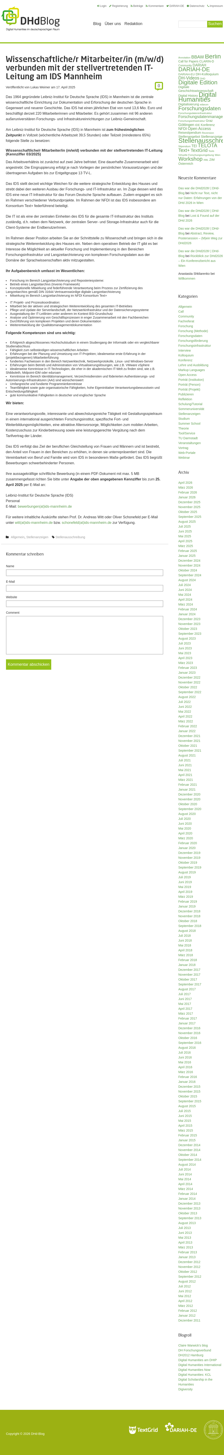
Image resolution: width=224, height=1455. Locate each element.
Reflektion (185, 399)
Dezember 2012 (189, 1262)
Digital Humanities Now (194, 1370)
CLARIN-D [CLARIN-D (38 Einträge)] (206, 61)
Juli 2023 (184, 643)
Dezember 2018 (189, 911)
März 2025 (185, 546)
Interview (184, 350)
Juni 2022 (185, 706)
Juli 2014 (184, 1169)
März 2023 (185, 663)
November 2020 (189, 799)
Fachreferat (186, 321)
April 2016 (185, 1067)
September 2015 (189, 1101)
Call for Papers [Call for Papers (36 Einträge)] (188, 61)
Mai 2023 (184, 653)
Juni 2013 (185, 1232)
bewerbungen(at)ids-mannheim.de (45, 506)
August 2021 (187, 755)
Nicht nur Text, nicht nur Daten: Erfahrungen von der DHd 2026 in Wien (200, 198)
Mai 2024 (184, 594)
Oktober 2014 (187, 1155)
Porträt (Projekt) (189, 389)
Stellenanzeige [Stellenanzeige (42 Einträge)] (211, 136)
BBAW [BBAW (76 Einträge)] (197, 56)
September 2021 (189, 750)
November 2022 (189, 682)
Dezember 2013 (189, 1203)
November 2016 (189, 1033)
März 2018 (185, 955)
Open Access (187, 375)
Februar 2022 (187, 726)
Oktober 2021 (187, 745)
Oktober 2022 (187, 687)
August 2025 (187, 521)
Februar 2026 (187, 492)
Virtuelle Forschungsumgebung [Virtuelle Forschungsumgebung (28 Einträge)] (196, 154)
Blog (97, 23)
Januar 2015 (187, 1140)
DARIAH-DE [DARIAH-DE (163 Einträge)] (194, 69)
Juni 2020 (185, 823)
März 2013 (185, 1247)
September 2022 (189, 692)
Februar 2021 (187, 784)
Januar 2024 (187, 614)
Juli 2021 (184, 760)
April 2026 (185, 482)
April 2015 (185, 1125)
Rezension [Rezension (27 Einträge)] (208, 133)
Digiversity (185, 1389)
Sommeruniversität (191, 409)
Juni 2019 (185, 882)
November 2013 (189, 1208)
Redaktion (133, 23)
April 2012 (185, 1301)
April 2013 (185, 1242)
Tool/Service (186, 433)
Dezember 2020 (189, 794)
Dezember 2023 (189, 619)
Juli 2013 (184, 1228)
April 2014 (185, 1184)
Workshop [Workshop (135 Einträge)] (190, 159)
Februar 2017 (187, 1018)
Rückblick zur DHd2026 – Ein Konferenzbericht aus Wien (200, 260)
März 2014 (185, 1189)
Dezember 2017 (189, 969)
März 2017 (185, 1013)
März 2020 (185, 838)
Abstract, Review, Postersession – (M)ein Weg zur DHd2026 (200, 238)
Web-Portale (187, 453)
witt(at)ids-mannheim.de (34, 522)
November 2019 (189, 857)
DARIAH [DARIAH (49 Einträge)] (199, 65)
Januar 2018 (187, 965)
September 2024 (189, 575)
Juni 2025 (185, 531)
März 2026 (185, 487)
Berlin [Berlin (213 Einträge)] (213, 56)
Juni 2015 (185, 1116)
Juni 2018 (185, 940)
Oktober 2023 (187, 629)
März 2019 (185, 896)
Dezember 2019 (189, 853)
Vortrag (183, 448)
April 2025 (185, 541)
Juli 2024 (184, 585)
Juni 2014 (185, 1174)
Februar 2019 (187, 901)
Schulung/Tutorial (190, 404)
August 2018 (187, 931)
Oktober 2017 (187, 979)
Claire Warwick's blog (193, 1345)
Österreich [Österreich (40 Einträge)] (185, 163)
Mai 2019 (184, 887)
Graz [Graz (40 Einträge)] (209, 120)
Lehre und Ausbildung (193, 365)
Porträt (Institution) (191, 379)
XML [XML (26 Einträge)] (205, 160)
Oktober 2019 (187, 862)
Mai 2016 (184, 1062)
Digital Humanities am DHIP (197, 1360)
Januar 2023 (187, 672)
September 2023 (189, 633)
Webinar (184, 457)
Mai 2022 (184, 711)
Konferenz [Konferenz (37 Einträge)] (208, 125)
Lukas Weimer (40, 87)
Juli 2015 (184, 1111)
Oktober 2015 (187, 1096)
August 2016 (187, 1047)
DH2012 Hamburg (190, 1355)
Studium (184, 418)
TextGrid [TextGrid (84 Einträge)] (199, 150)
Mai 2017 (184, 1004)
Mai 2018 (184, 945)
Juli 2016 (184, 1052)
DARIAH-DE (175, 6)
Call (181, 311)
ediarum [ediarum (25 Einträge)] (204, 104)
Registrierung (118, 6)
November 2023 (189, 624)
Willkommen (186, 278)
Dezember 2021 (189, 736)
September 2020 (189, 809)
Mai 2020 (184, 828)
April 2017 (185, 1008)
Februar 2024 (187, 609)
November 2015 (189, 1091)
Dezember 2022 (189, 677)
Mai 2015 (184, 1120)
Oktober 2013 (187, 1213)
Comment (13, 612)
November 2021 (189, 741)
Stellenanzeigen (37, 537)
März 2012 (185, 1306)
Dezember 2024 (189, 560)
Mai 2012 (184, 1296)
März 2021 (185, 780)
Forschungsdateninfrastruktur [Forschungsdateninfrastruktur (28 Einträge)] (195, 113)
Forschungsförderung (193, 340)
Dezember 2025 (189, 502)
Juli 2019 (184, 877)
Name (10, 566)
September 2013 (189, 1218)
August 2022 (187, 697)
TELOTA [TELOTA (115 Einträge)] (207, 145)
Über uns (113, 23)
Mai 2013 (184, 1237)
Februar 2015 (187, 1135)
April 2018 (185, 950)
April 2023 (185, 658)
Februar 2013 (187, 1252)
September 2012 (189, 1276)
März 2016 (185, 1072)
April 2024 (185, 599)
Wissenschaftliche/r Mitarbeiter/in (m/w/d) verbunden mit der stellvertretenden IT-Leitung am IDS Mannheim (85, 67)
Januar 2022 (187, 731)
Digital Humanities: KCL (194, 1374)
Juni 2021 (185, 765)
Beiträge (137, 6)
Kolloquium (186, 355)
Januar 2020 (187, 848)
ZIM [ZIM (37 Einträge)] (212, 159)
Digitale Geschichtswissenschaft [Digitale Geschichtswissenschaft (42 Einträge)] (195, 89)
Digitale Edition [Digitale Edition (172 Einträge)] (198, 82)
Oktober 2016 (187, 1038)
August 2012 (187, 1281)
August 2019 (187, 872)
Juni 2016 (185, 1057)
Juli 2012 (184, 1286)
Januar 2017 (187, 1023)
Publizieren (186, 394)
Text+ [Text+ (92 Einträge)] (184, 150)
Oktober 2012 (187, 1271)
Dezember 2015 (189, 1086)
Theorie (183, 428)
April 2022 (185, 716)
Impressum (215, 6)
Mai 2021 (184, 770)
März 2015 (185, 1130)
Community (186, 316)
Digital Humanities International (199, 1365)
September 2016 (189, 1043)
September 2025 (189, 517)
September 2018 (189, 926)
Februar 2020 (187, 843)
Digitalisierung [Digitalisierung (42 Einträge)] (188, 104)
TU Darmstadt (188, 438)
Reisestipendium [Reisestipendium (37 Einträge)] (189, 132)
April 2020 (185, 833)
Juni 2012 (185, 1291)
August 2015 (187, 1106)
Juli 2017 (184, 994)
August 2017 (187, 989)
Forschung (185, 326)
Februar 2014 (187, 1194)
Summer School (189, 423)
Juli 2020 (184, 818)
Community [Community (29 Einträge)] (185, 65)
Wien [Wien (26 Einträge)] (217, 155)
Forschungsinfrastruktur (194, 345)
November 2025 (189, 507)
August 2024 (187, 580)
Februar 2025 (187, 551)
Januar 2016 (187, 1082)
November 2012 (189, 1267)
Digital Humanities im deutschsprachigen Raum (30, 18)
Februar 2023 (187, 667)
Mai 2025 (184, 536)
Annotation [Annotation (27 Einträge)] (184, 57)
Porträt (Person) (189, 384)
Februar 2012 (187, 1310)
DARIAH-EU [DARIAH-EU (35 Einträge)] (186, 74)
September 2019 (189, 867)
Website (11, 597)
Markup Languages (191, 370)
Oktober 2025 (187, 512)
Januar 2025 (187, 555)
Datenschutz (195, 6)
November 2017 (189, 974)
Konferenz (185, 360)
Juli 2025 (184, 526)
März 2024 (185, 604)
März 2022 (185, 721)
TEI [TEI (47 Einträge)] (194, 146)
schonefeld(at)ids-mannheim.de (87, 522)
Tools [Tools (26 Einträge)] (211, 151)
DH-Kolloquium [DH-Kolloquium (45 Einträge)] (207, 74)
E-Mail (10, 581)
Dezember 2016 (189, 1028)
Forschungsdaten (190, 336)
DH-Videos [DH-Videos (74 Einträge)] (188, 77)
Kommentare (155, 6)
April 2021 (185, 775)
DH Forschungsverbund (194, 1350)
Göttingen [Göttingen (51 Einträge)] (186, 125)
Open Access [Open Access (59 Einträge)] (199, 128)
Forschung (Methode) (193, 331)
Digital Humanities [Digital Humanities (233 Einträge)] (197, 97)
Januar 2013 (187, 1257)
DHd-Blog (38, 1434)
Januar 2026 (187, 497)
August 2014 (187, 1164)
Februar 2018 (187, 960)
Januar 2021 (187, 789)
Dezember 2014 (189, 1145)
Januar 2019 (187, 906)
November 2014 (189, 1150)
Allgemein (17, 537)
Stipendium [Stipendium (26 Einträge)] (184, 146)
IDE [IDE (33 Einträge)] (197, 125)
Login (101, 6)
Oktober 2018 (187, 921)
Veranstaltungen (189, 443)
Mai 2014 (184, 1179)
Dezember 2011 (189, 1320)
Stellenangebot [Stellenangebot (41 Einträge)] (189, 136)
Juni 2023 (185, 648)
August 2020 (187, 814)
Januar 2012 (187, 1315)
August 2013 (187, 1223)
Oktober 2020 (187, 804)
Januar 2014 (187, 1198)
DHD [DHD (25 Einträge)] (202, 78)
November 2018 (189, 916)
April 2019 (185, 892)
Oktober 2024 (187, 570)
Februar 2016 (187, 1077)
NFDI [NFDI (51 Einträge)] (182, 129)
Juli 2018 (184, 935)
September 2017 (189, 984)
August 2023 (187, 638)
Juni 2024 (185, 590)
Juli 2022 (184, 702)
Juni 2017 (185, 999)
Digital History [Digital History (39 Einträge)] (188, 95)
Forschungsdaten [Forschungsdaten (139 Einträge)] (199, 108)
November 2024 (189, 565)
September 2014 (189, 1159)
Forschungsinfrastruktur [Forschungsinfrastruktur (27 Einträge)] (191, 121)
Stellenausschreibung (70, 537)
